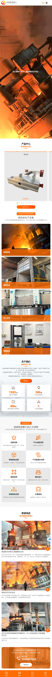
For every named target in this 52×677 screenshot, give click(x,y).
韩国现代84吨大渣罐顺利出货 (13, 549)
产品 (45, 675)
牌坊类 (26, 152)
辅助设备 (6, 283)
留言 (32, 675)
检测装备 (6, 349)
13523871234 (29, 657)
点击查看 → (26, 196)
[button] (25, 134)
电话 (6, 675)
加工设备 (6, 316)
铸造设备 (6, 250)
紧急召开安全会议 (8, 590)
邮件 (19, 675)
